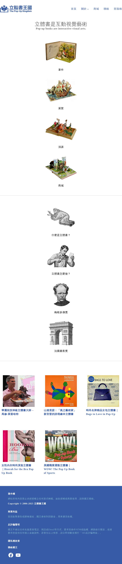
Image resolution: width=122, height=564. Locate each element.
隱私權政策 (14, 541)
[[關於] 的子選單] (88, 9)
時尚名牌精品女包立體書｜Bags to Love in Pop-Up (102, 412)
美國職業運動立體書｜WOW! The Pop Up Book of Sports (59, 469)
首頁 (73, 8)
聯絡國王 (12, 547)
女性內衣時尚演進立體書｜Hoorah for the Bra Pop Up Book (18, 469)
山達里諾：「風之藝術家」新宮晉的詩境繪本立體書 (60, 412)
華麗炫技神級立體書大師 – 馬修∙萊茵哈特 (18, 412)
